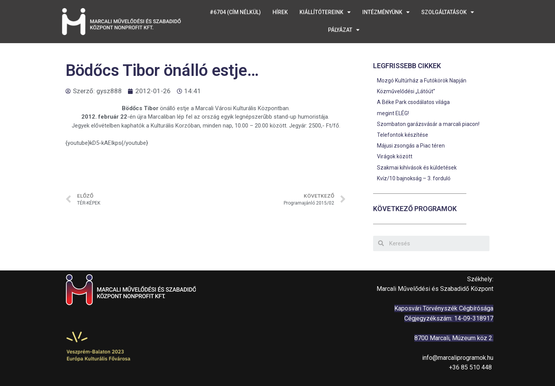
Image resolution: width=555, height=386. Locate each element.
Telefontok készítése (402, 135)
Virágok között (394, 156)
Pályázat (344, 16)
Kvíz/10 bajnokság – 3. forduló (414, 178)
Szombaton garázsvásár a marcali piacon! (428, 124)
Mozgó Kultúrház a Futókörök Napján (421, 80)
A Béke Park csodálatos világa (413, 102)
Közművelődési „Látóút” (406, 91)
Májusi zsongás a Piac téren (411, 146)
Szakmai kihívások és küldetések (417, 167)
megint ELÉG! (393, 113)
